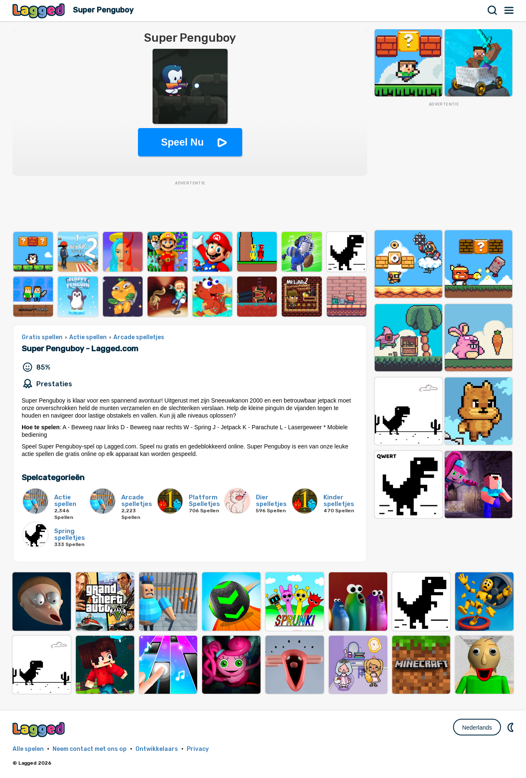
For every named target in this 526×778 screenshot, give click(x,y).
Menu (509, 10)
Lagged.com (40, 729)
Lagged (40, 10)
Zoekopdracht (492, 10)
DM (511, 727)
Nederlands (477, 727)
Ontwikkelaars (156, 749)
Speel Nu (182, 142)
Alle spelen (28, 749)
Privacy (198, 749)
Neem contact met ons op (90, 749)
